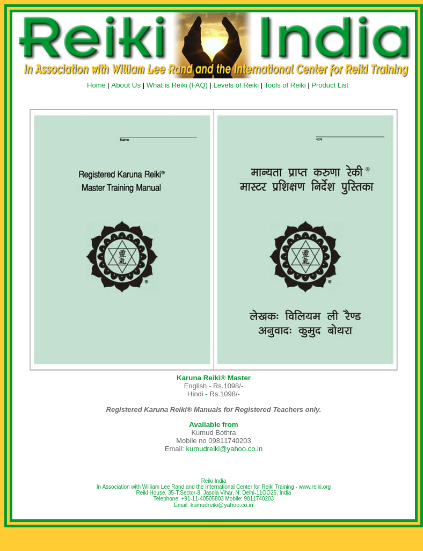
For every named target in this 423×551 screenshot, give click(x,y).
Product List (329, 85)
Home (96, 85)
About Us (126, 85)
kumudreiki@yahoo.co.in (224, 449)
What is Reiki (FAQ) (177, 85)
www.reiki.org (315, 487)
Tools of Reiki (284, 85)
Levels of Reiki (236, 85)
